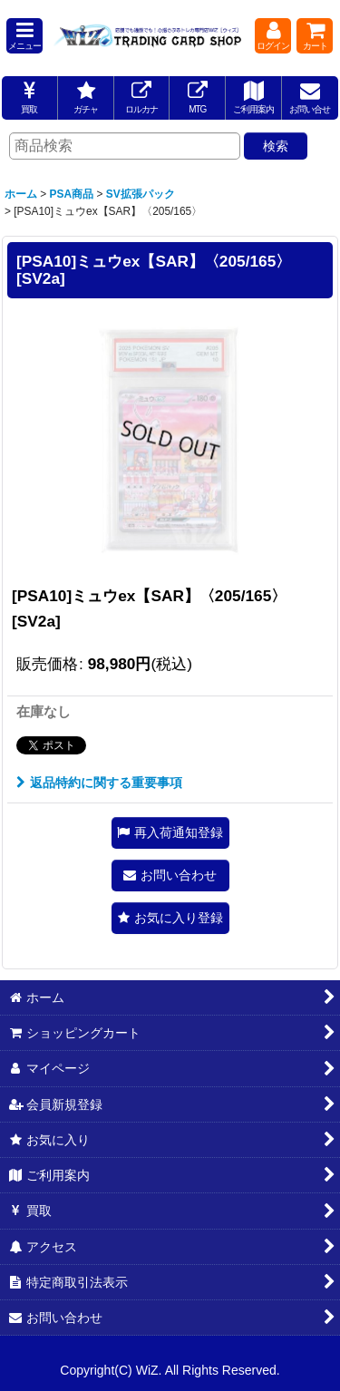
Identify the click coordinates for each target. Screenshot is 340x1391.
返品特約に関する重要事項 (99, 782)
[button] (24, 36)
